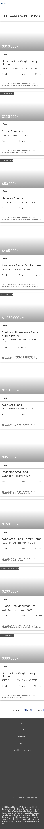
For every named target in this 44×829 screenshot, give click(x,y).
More (3, 3)
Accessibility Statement (18, 788)
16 (35, 710)
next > (40, 710)
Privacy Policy (29, 786)
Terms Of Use (12, 786)
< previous (15, 710)
